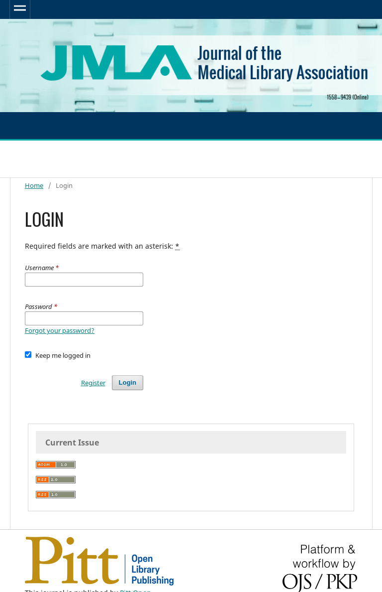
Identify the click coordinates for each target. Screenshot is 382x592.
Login (127, 382)
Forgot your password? (60, 330)
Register (93, 382)
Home (34, 185)
